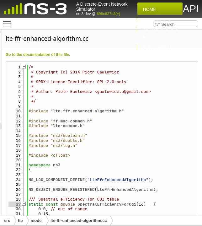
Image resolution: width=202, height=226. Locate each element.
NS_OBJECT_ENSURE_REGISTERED (140, 214)
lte (20, 220)
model (37, 220)
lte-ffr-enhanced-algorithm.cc (78, 220)
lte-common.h (146, 145)
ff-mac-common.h (149, 140)
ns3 (135, 184)
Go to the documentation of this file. (116, 54)
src (7, 220)
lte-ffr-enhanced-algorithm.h (150, 128)
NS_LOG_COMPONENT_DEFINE (135, 199)
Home (148, 9)
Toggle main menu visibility (8, 21)
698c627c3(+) (108, 14)
